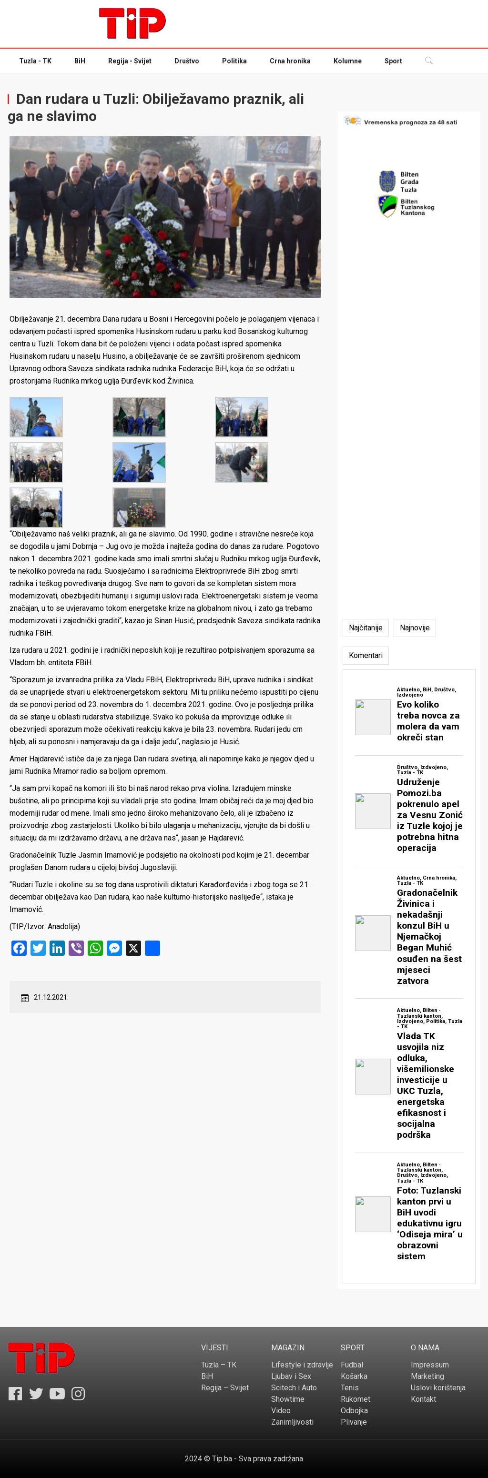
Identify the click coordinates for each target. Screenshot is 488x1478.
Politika (234, 61)
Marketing (427, 1376)
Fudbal (352, 1364)
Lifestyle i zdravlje (302, 1364)
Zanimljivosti (292, 1422)
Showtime (288, 1399)
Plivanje (354, 1422)
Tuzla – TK (218, 1364)
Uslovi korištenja (438, 1387)
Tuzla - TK (35, 61)
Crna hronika (290, 61)
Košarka (354, 1376)
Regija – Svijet (225, 1387)
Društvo (186, 61)
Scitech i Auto (294, 1387)
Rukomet (355, 1399)
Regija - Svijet (130, 61)
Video (281, 1410)
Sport (393, 61)
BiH (79, 61)
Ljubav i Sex (291, 1376)
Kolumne (348, 61)
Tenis (350, 1387)
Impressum (430, 1364)
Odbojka (354, 1410)
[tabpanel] (409, 977)
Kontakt (423, 1399)
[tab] (365, 628)
